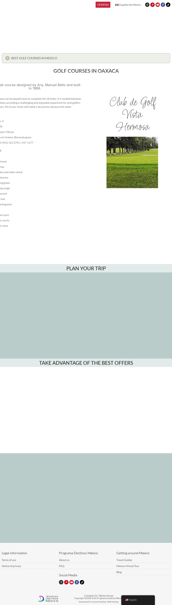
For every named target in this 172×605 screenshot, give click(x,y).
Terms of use (106, 595)
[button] (86, 59)
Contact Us (90, 595)
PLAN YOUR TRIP (86, 268)
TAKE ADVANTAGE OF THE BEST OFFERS (86, 363)
